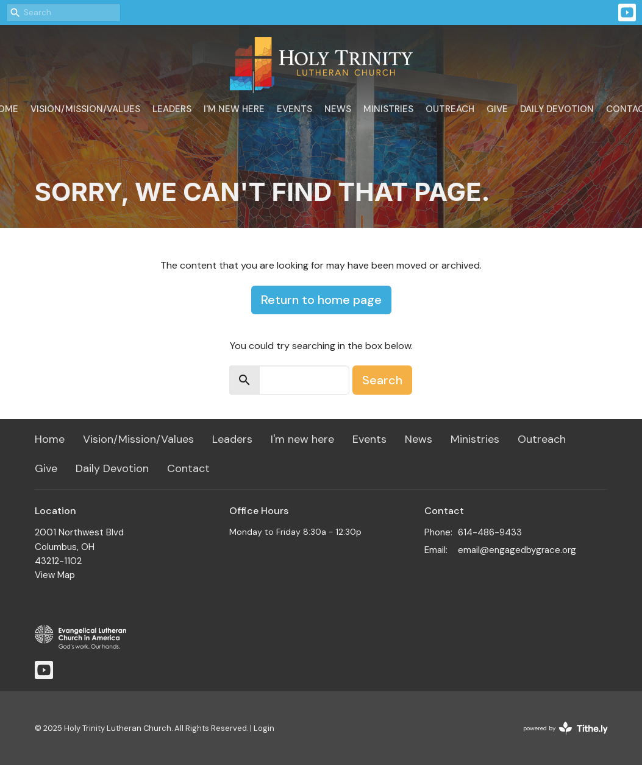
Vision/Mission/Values (85, 109)
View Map (55, 575)
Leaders (171, 109)
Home (50, 439)
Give (497, 109)
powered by (565, 728)
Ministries (388, 109)
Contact (188, 468)
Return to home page (321, 300)
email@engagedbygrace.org (517, 550)
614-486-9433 (490, 532)
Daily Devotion (557, 109)
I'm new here (234, 109)
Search (382, 380)
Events (294, 109)
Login (264, 728)
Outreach (450, 109)
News (337, 109)
